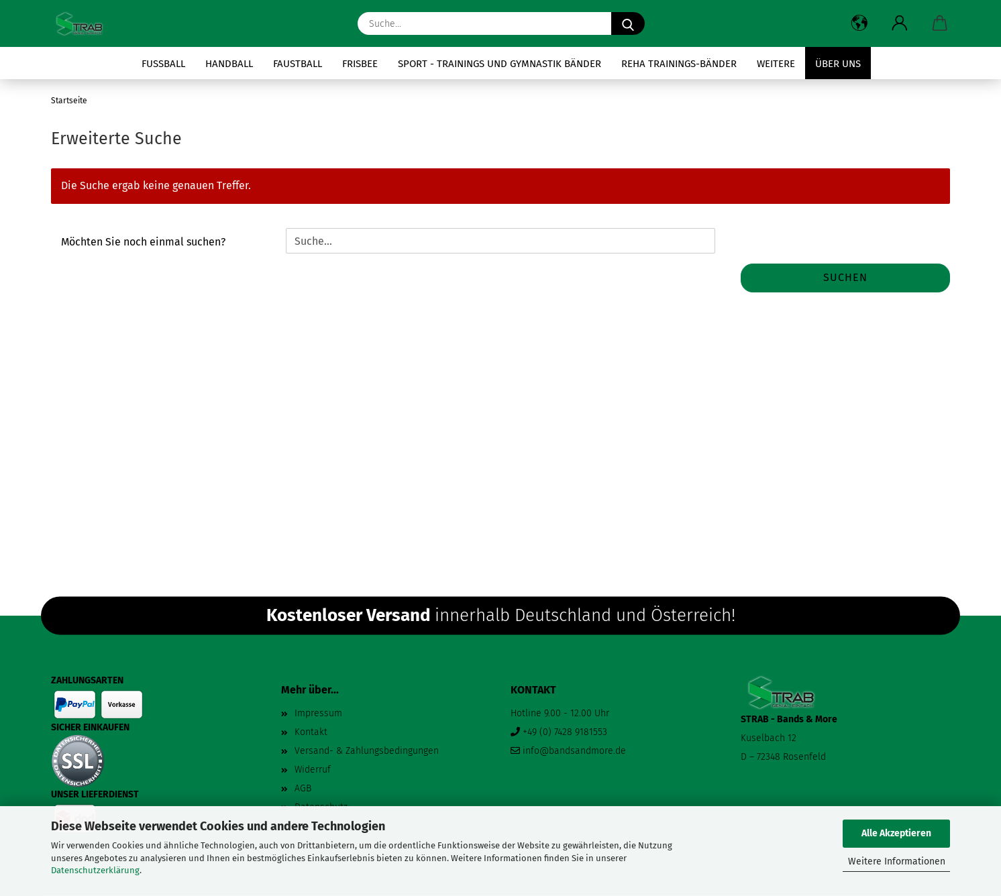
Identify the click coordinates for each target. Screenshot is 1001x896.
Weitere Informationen (896, 861)
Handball (229, 64)
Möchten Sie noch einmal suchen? (143, 241)
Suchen (845, 277)
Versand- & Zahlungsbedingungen (367, 751)
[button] (859, 23)
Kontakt (311, 732)
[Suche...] (628, 23)
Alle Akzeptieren (896, 833)
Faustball (297, 64)
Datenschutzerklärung (95, 870)
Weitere (776, 64)
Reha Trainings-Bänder (679, 64)
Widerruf (313, 769)
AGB (303, 788)
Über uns (838, 64)
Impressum (318, 713)
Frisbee (360, 64)
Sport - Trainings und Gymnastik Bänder (499, 64)
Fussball (163, 64)
